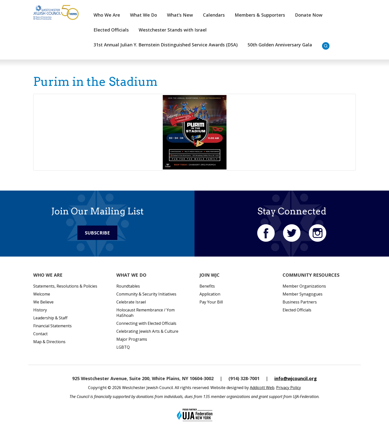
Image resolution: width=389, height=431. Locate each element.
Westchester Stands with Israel (173, 30)
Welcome (41, 294)
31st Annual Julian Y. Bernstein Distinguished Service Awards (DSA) (166, 45)
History (40, 310)
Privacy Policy (288, 387)
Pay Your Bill (211, 302)
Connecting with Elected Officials (146, 323)
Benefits (207, 286)
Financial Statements (52, 326)
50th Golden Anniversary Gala (280, 45)
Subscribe (97, 233)
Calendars (214, 15)
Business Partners (300, 302)
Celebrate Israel (131, 302)
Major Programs (131, 339)
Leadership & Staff (50, 318)
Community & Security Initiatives (146, 294)
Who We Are (107, 15)
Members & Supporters (260, 15)
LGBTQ (123, 347)
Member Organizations (304, 286)
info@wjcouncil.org (295, 378)
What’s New (180, 15)
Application (209, 294)
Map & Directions (49, 341)
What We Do (143, 15)
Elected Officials (111, 30)
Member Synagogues (303, 294)
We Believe (43, 302)
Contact (40, 333)
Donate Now (309, 15)
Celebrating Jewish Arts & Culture (147, 331)
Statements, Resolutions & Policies (65, 286)
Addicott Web (262, 387)
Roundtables (128, 286)
